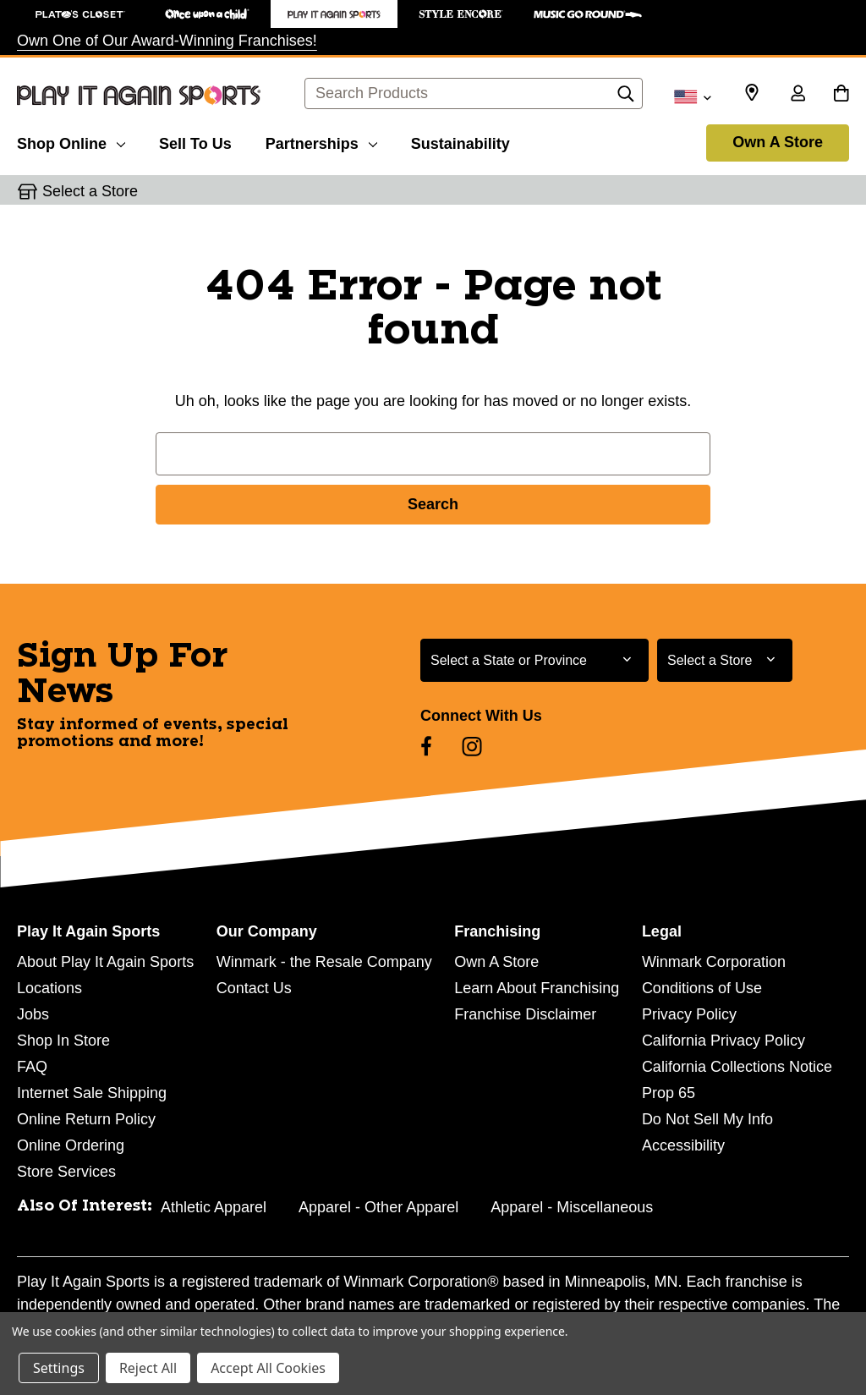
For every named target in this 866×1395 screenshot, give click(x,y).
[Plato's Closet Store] (80, 14)
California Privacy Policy (723, 1040)
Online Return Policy (86, 1119)
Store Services (66, 1171)
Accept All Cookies (268, 1368)
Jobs (33, 1014)
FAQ (32, 1066)
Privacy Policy (689, 1014)
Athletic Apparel (213, 1207)
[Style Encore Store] (460, 14)
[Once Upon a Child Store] (207, 14)
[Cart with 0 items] (841, 95)
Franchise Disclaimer (525, 1014)
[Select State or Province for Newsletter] (534, 660)
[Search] (625, 98)
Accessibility (683, 1145)
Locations (49, 988)
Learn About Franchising (536, 988)
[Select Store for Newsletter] (724, 660)
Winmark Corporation (714, 961)
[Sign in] (797, 95)
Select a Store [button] (90, 191)
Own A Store (777, 142)
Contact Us (254, 988)
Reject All (148, 1368)
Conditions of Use (702, 988)
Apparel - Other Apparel (378, 1207)
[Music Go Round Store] (587, 14)
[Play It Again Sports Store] (334, 14)
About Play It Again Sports (105, 961)
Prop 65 (668, 1093)
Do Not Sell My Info (707, 1119)
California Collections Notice (737, 1066)
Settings (59, 1368)
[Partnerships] (321, 141)
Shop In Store (63, 1040)
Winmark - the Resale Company (324, 961)
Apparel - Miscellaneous (572, 1207)
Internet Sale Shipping (92, 1093)
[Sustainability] (460, 141)
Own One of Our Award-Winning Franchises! (167, 40)
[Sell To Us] (195, 141)
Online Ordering (70, 1145)
